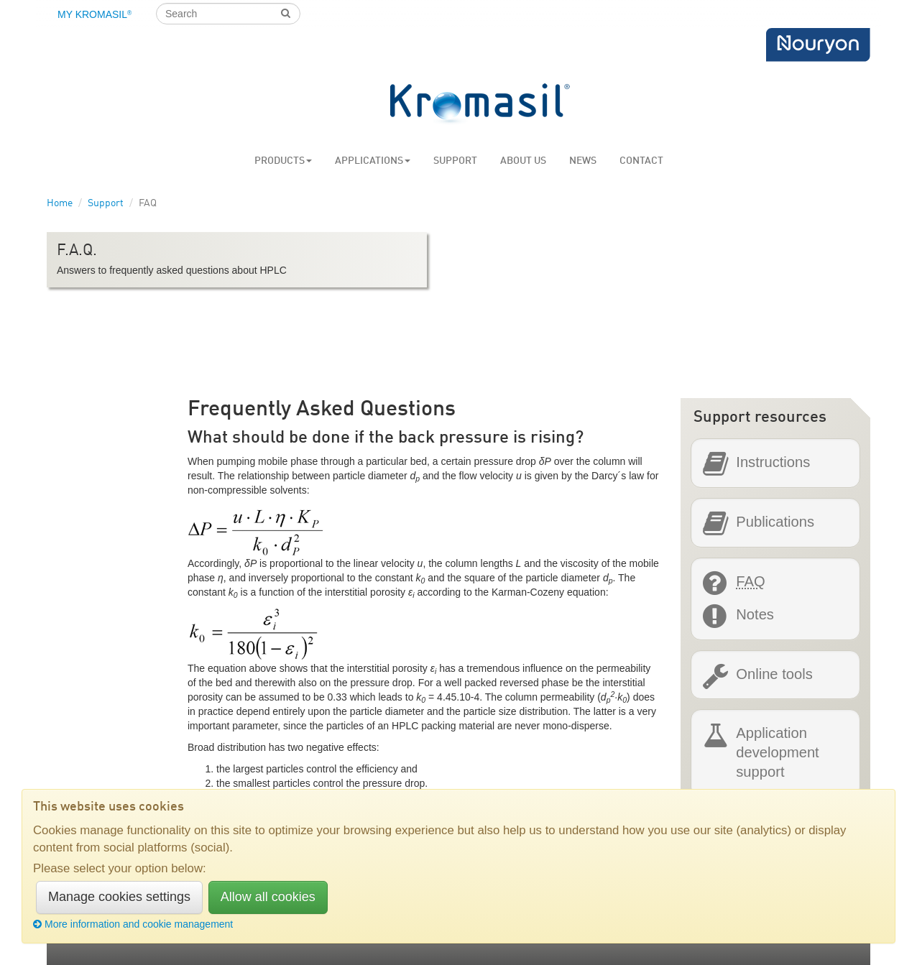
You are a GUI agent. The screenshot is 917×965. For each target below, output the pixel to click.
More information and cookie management (133, 924)
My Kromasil (94, 14)
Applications (372, 161)
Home (60, 203)
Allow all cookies (268, 897)
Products (283, 161)
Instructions (773, 462)
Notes (755, 614)
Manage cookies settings (119, 897)
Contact (641, 161)
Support (455, 161)
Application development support (777, 752)
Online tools (774, 674)
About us (523, 161)
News (582, 161)
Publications (775, 522)
